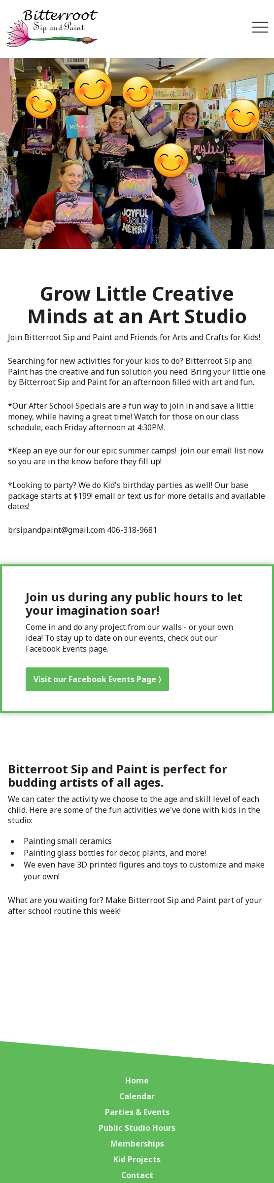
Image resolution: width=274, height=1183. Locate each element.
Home (137, 1080)
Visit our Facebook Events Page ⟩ (97, 679)
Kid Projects (137, 1159)
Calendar (137, 1096)
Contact (137, 1175)
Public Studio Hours (137, 1127)
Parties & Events (137, 1112)
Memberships (137, 1143)
